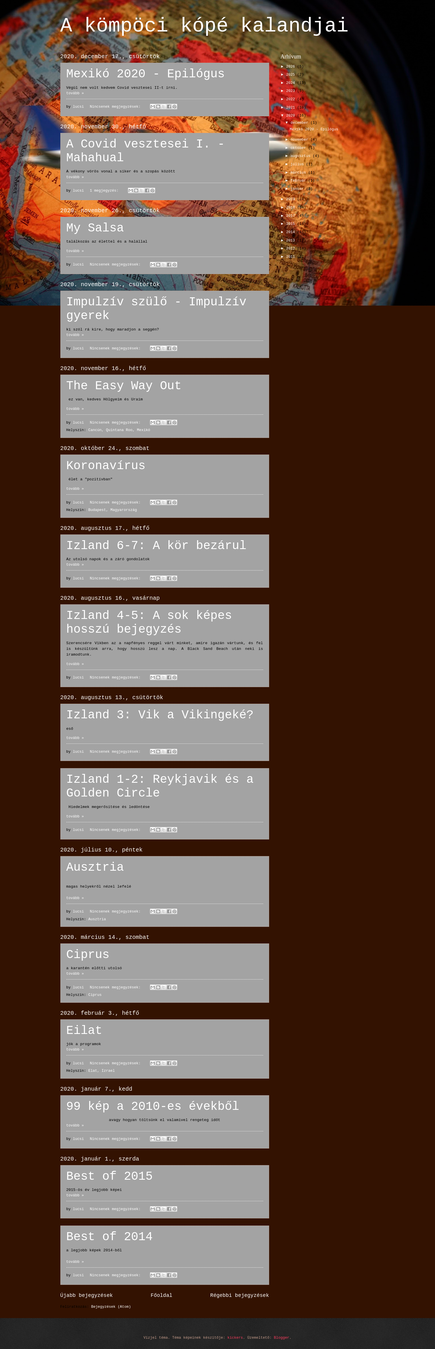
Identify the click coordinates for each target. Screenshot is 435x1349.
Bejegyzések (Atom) (111, 1307)
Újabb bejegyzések (86, 1295)
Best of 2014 (109, 1237)
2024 (291, 83)
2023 (291, 91)
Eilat (84, 1031)
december (301, 123)
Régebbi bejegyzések (239, 1295)
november (301, 139)
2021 (291, 107)
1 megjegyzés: (105, 190)
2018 (291, 207)
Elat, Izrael (101, 1071)
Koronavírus (106, 466)
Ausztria (95, 867)
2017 (291, 216)
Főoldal (161, 1295)
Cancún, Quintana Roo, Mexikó (119, 430)
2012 (291, 248)
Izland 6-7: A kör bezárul (156, 546)
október (299, 148)
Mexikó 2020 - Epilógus (145, 74)
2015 (291, 224)
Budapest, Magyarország (112, 510)
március (299, 172)
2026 (291, 66)
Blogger (281, 1338)
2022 (291, 99)
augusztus (302, 156)
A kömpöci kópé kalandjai (204, 26)
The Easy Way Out (124, 386)
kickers (235, 1338)
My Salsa (95, 228)
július (298, 164)
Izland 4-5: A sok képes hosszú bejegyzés (149, 622)
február (299, 180)
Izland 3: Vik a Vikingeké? (160, 715)
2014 (291, 232)
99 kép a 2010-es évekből (152, 1107)
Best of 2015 (109, 1176)
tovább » (75, 93)
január (298, 189)
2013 (291, 240)
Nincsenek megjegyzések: (116, 107)
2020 (291, 115)
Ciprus (88, 955)
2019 (291, 199)
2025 (291, 74)
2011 (291, 257)
